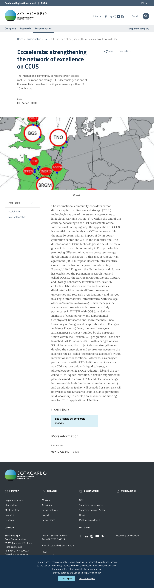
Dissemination (43, 30)
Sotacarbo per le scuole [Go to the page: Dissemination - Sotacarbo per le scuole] (91, 506)
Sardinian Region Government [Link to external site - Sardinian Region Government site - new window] (20, 3)
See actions (123, 52)
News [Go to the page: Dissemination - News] (82, 516)
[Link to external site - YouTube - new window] (118, 16)
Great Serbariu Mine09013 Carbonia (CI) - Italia (18, 542)
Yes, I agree (67, 578)
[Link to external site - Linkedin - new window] (110, 16)
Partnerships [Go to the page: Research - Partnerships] (48, 521)
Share (108, 52)
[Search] (146, 16)
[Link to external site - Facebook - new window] (106, 16)
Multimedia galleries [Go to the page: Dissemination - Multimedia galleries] (89, 521)
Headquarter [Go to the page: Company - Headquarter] (11, 521)
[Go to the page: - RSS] (122, 16)
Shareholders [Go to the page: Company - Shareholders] (11, 506)
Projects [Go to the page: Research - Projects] (46, 516)
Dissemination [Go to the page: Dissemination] (89, 492)
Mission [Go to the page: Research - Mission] (46, 501)
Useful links (14, 213)
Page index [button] (14, 204)
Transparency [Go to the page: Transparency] (126, 492)
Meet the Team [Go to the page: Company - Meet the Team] (12, 511)
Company (10, 30)
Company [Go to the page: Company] (12, 492)
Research (25, 30)
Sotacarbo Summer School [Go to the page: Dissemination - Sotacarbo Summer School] (92, 511)
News (47, 40)
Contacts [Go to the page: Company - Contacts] (9, 516)
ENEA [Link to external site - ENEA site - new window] (44, 3)
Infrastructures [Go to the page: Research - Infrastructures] (49, 511)
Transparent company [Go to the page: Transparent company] (137, 30)
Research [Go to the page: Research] (49, 492)
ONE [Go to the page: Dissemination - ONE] (81, 501)
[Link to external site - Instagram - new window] (114, 16)
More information (17, 218)
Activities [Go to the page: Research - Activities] (47, 506)
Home (20, 40)
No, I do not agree (87, 578)
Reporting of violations (127, 537)
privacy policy (94, 569)
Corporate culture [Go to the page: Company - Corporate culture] (14, 501)
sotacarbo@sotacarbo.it (62, 547)
